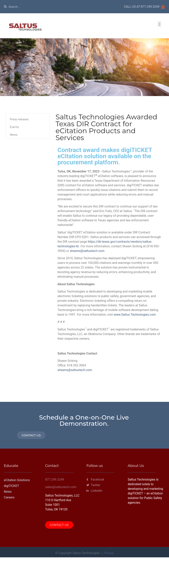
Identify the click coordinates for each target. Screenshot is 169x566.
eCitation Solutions (17, 480)
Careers (9, 497)
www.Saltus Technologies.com (134, 314)
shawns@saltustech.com (87, 251)
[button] (159, 24)
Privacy (109, 553)
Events (14, 127)
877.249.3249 (150, 6)
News (13, 134)
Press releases (19, 119)
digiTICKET (11, 486)
